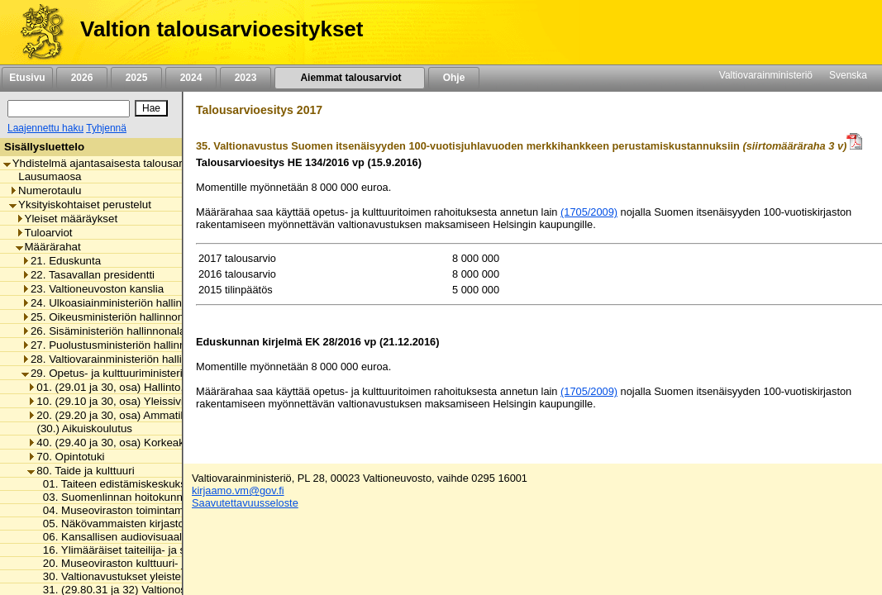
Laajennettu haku (45, 128)
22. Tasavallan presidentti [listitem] (88, 275)
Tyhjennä (106, 128)
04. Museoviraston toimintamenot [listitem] (119, 510)
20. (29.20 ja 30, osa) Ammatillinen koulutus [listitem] (138, 415)
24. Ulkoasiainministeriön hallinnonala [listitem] (118, 303)
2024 (190, 77)
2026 (81, 77)
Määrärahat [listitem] (48, 246)
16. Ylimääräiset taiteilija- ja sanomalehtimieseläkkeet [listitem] (168, 550)
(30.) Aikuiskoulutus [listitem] (79, 428)
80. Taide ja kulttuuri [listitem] (80, 470)
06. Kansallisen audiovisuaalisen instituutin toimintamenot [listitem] (179, 537)
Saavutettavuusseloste (245, 503)
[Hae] (151, 108)
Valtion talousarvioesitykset (221, 29)
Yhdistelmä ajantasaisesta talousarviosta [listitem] (107, 163)
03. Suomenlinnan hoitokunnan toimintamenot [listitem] (150, 497)
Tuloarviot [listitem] (44, 232)
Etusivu (27, 77)
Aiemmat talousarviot (349, 77)
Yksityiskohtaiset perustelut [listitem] (80, 204)
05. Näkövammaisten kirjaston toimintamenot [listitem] (148, 523)
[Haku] (68, 108)
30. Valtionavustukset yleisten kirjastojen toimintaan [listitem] (164, 576)
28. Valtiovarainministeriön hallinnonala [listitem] (121, 359)
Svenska (848, 75)
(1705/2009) (588, 212)
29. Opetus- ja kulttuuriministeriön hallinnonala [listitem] (138, 373)
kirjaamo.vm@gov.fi (238, 490)
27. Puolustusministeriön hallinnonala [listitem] (116, 345)
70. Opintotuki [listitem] (65, 456)
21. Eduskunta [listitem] (61, 261)
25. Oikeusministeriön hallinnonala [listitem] (109, 317)
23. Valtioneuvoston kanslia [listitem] (92, 289)
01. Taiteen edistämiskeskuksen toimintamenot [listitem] (152, 484)
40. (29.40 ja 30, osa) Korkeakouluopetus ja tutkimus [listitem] (160, 442)
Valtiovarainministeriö (766, 75)
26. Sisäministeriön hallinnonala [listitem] (103, 331)
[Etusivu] (36, 32)
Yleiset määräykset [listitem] (67, 218)
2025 (136, 77)
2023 (245, 77)
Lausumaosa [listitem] (45, 176)
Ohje (453, 77)
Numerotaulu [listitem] (45, 190)
